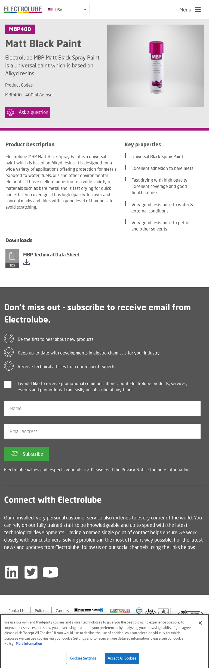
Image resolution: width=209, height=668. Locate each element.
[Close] (200, 624)
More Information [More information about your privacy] (29, 645)
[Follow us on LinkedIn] (11, 572)
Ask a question (27, 112)
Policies (41, 610)
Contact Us (17, 610)
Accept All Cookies (122, 659)
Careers (62, 610)
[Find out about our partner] (88, 610)
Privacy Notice (135, 469)
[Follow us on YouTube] (50, 572)
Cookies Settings (83, 659)
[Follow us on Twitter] (31, 572)
